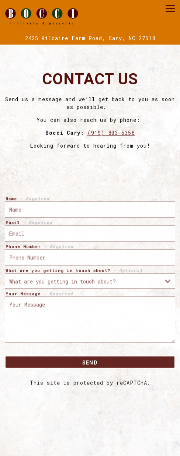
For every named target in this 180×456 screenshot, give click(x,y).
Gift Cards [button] (90, 450)
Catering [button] (89, 437)
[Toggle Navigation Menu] (170, 8)
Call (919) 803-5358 (90, 424)
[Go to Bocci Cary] (90, 38)
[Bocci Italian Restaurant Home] (42, 16)
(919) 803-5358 (111, 133)
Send (90, 363)
